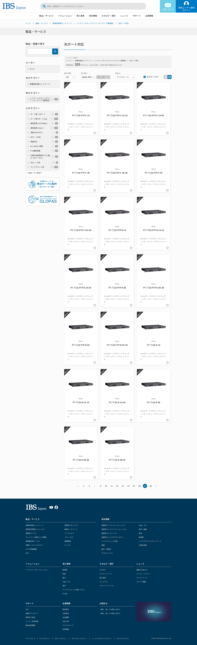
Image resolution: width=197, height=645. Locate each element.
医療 (103, 545)
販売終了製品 (30, 617)
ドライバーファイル (106, 585)
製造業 (141, 537)
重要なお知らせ (142, 570)
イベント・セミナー (143, 574)
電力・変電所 (106, 549)
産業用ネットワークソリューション (114, 529)
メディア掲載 (141, 581)
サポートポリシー (61, 638)
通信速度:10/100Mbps (44, 123)
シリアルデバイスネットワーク (150, 541)
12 (117, 485)
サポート (137, 15)
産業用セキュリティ (71, 525)
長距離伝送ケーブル (33, 541)
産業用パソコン (31, 533)
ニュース (124, 15)
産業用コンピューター (109, 533)
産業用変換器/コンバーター (35, 529)
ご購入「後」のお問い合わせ (109, 613)
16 (139, 485)
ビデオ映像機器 (31, 549)
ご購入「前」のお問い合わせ (109, 609)
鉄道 (140, 533)
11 (112, 485)
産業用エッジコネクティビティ (112, 537)
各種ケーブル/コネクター (35, 545)
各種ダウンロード (32, 613)
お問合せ (103, 603)
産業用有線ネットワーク (62, 23)
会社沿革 (65, 621)
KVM (27, 553)
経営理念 (65, 609)
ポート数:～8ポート (44, 114)
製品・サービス (46, 15)
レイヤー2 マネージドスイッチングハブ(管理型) (95, 23)
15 (134, 485)
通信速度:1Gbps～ (44, 128)
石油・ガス (143, 525)
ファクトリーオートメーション (37, 570)
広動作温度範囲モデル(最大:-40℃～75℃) (44, 156)
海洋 (64, 585)
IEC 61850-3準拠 (44, 146)
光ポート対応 (123, 23)
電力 (64, 578)
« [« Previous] (78, 485)
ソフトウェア (69, 533)
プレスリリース (141, 578)
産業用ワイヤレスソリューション (113, 525)
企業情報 (149, 15)
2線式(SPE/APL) (44, 132)
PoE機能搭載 (44, 150)
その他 (64, 593)
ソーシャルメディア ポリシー (101, 638)
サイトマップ (30, 638)
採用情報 (65, 629)
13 (123, 485)
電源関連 (67, 541)
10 (106, 485)
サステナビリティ (122, 638)
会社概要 (65, 617)
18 (151, 485)
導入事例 (80, 15)
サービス (67, 545)
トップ (28, 23)
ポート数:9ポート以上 (44, 119)
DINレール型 (44, 162)
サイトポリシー (44, 638)
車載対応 (44, 141)
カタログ (102, 570)
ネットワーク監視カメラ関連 (36, 537)
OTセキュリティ (107, 553)
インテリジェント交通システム (73, 589)
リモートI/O (68, 537)
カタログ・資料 (109, 15)
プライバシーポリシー (79, 638)
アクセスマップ (67, 625)
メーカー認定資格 (32, 621)
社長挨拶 (65, 613)
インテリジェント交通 (109, 541)
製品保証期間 (30, 625)
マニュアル (103, 581)
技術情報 (93, 15)
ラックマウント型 (44, 167)
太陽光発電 (143, 545)
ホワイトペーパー (105, 574)
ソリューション (65, 15)
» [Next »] (156, 485)
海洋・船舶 (143, 529)
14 (128, 485)
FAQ (27, 609)
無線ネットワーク (70, 529)
